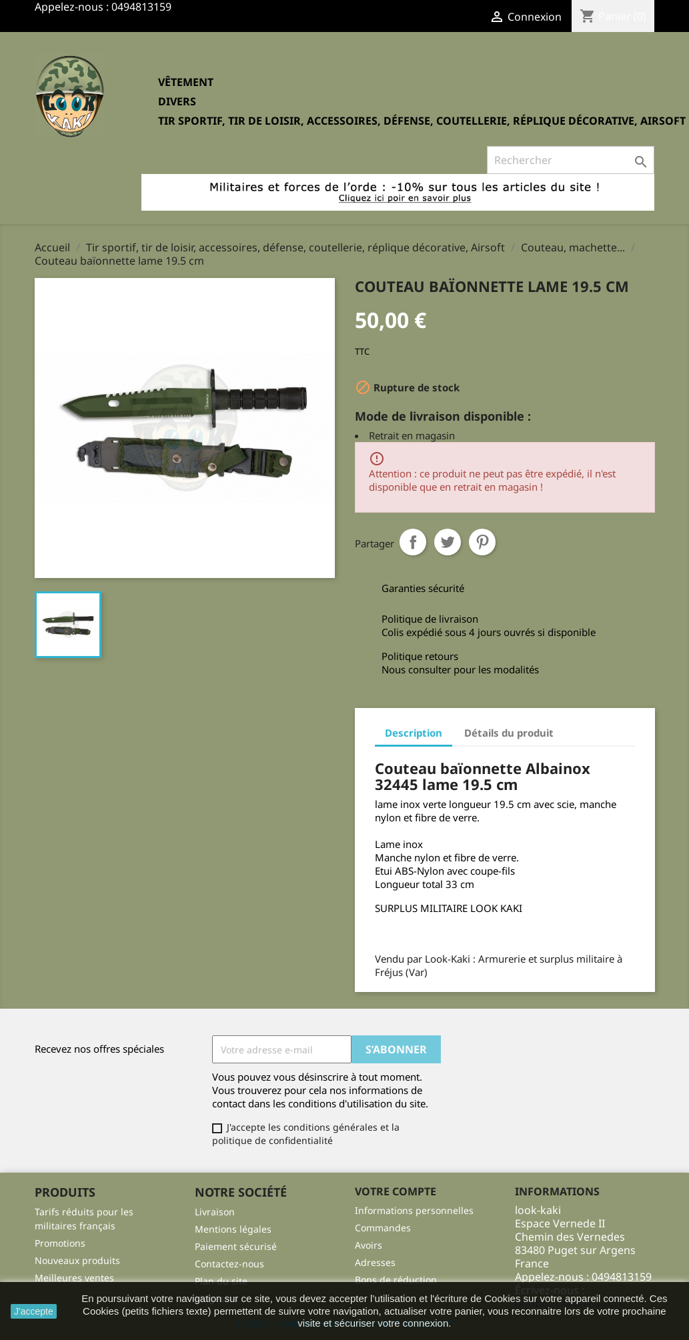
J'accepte (33, 1311)
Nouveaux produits (77, 1260)
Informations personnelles (414, 1210)
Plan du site (221, 1281)
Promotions (60, 1243)
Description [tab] (413, 732)
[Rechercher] (570, 160)
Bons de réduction (396, 1279)
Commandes (383, 1227)
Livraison (215, 1211)
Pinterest (482, 542)
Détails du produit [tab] (509, 732)
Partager (413, 542)
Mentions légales (233, 1229)
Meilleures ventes (74, 1277)
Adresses (375, 1262)
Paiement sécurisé (236, 1246)
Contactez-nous (229, 1263)
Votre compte (395, 1191)
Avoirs (368, 1245)
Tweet (447, 542)
